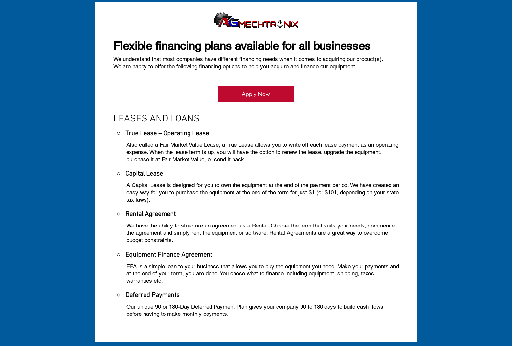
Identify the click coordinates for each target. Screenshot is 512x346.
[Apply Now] (256, 94)
